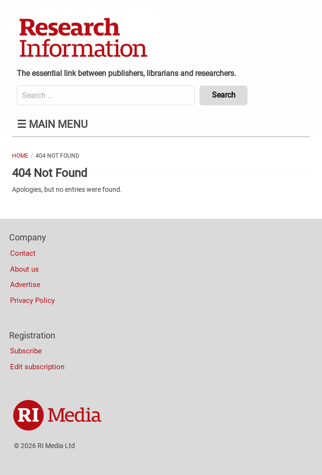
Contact (23, 253)
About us (24, 269)
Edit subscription (37, 366)
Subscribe (26, 351)
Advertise (25, 284)
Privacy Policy (32, 300)
